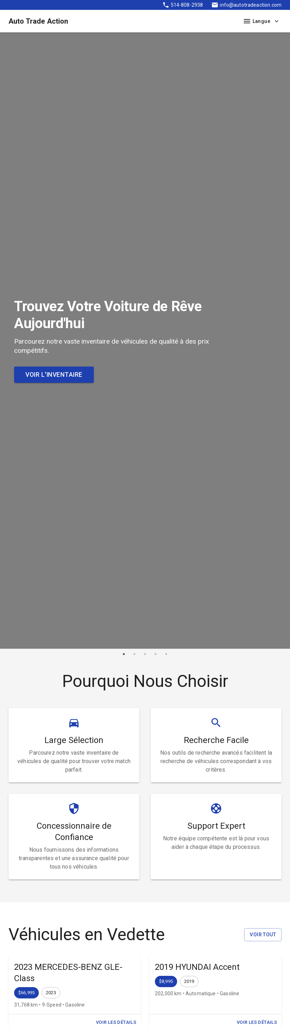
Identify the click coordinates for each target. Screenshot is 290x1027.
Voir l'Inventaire (54, 375)
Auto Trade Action (38, 21)
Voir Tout (262, 935)
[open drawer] (247, 21)
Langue (266, 21)
